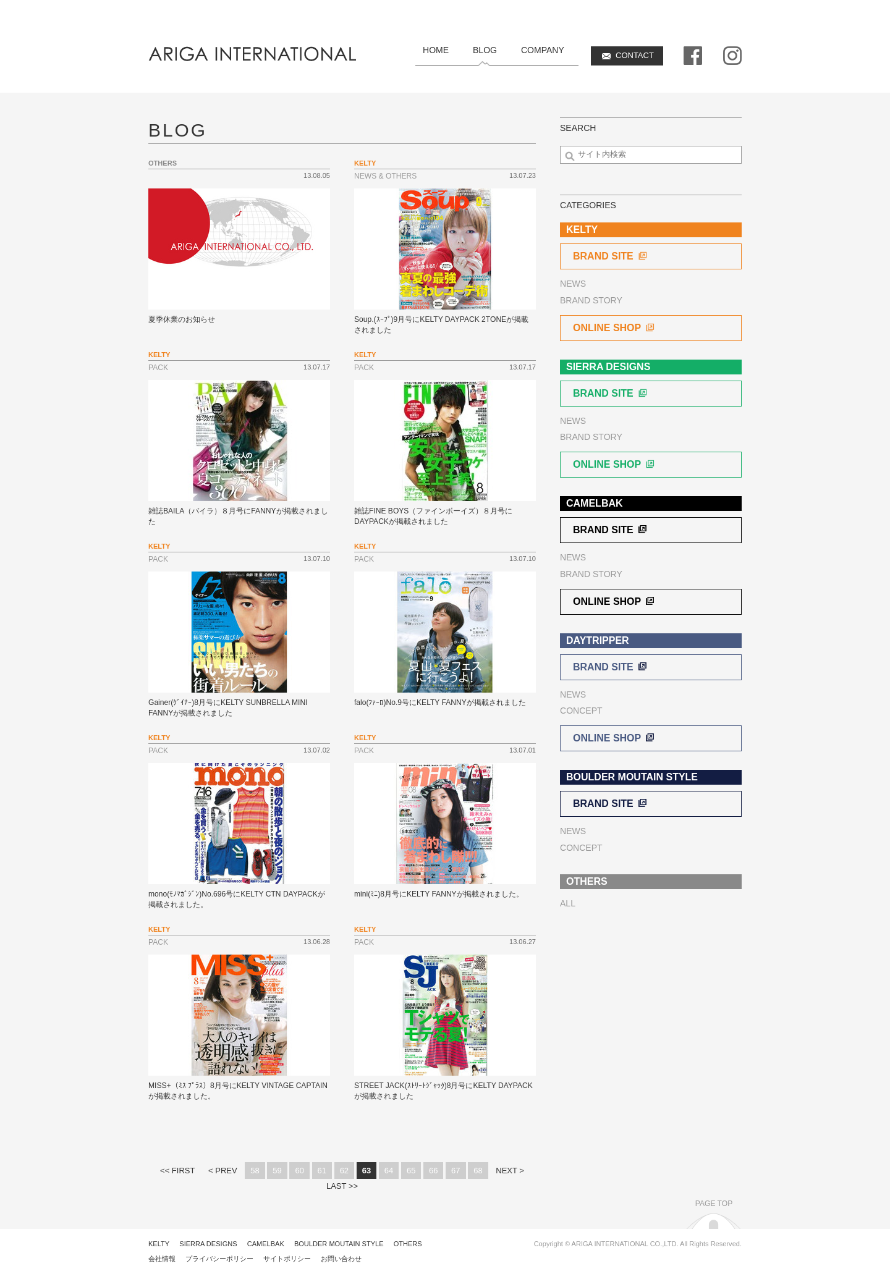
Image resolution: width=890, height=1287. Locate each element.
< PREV (222, 1170)
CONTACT (635, 55)
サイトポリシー (287, 1258)
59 (277, 1170)
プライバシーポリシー (219, 1258)
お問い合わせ (341, 1258)
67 (455, 1170)
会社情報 (162, 1258)
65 (411, 1170)
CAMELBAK (265, 1243)
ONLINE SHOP (614, 328)
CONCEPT (581, 710)
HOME (436, 50)
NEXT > (510, 1170)
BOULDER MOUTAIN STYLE (339, 1243)
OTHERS (408, 1243)
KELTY (158, 1243)
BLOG (485, 50)
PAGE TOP (713, 1203)
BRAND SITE (610, 256)
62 (344, 1170)
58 (254, 1170)
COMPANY (542, 50)
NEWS (573, 284)
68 (477, 1170)
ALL (567, 903)
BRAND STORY (591, 300)
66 (433, 1170)
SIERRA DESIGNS (208, 1243)
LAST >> (342, 1186)
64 (388, 1170)
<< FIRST (177, 1170)
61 (322, 1170)
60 (299, 1170)
